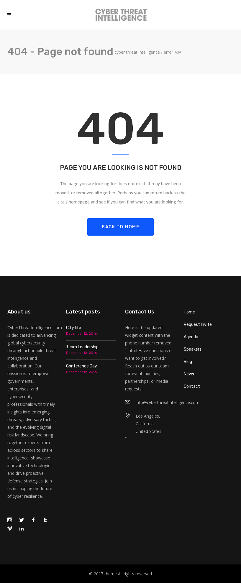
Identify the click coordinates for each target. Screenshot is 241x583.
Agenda (191, 336)
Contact (192, 386)
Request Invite (198, 324)
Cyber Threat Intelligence (137, 52)
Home (189, 312)
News (189, 374)
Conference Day (81, 366)
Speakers (192, 349)
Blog (188, 361)
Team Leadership (82, 346)
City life (73, 327)
